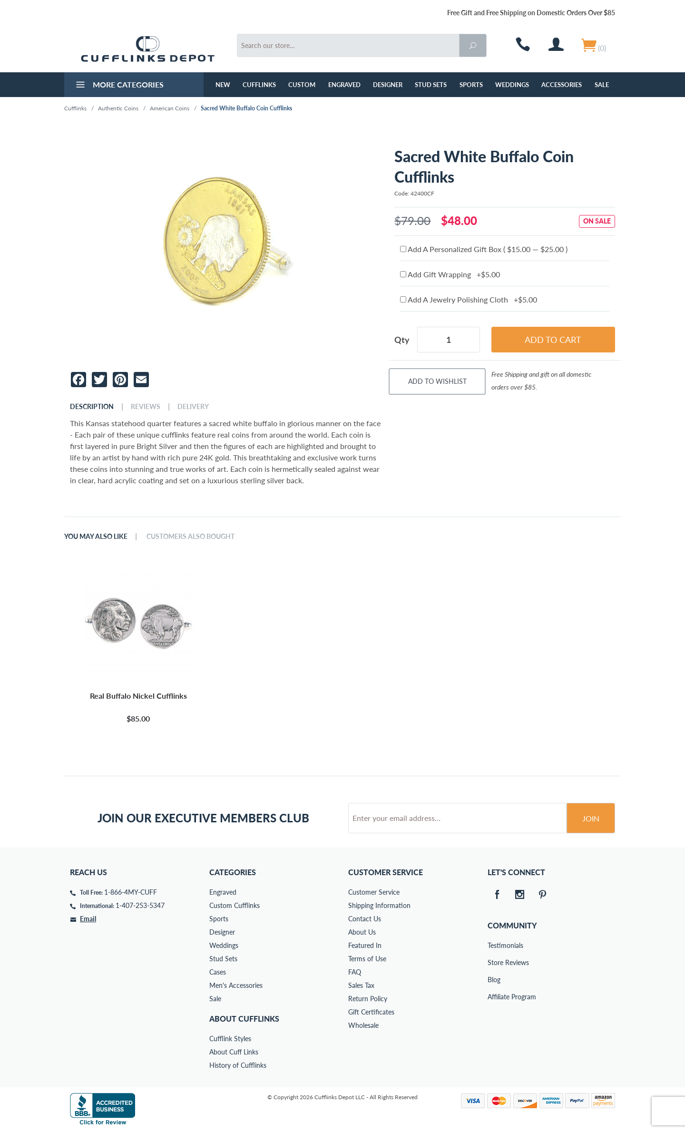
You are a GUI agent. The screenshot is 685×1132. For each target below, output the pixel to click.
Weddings (512, 84)
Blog (494, 980)
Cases (217, 972)
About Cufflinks (244, 1018)
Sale (602, 84)
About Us (362, 932)
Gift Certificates (371, 1012)
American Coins (169, 108)
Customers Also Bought (191, 536)
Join (590, 818)
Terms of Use (367, 959)
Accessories (561, 84)
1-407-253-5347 (140, 905)
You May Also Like (95, 536)
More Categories (119, 86)
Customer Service (374, 892)
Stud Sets (431, 84)
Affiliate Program (494, 997)
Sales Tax (361, 985)
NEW (222, 84)
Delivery (193, 406)
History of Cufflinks (237, 1065)
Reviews (145, 406)
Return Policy (367, 999)
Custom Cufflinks (234, 905)
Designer (387, 84)
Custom (301, 84)
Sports (471, 84)
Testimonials (494, 945)
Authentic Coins (118, 108)
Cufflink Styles (230, 1038)
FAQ (354, 972)
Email (88, 919)
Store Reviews (494, 962)
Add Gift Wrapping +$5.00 (450, 274)
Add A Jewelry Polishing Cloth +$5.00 (468, 299)
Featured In (365, 945)
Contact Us (364, 919)
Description (92, 406)
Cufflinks (259, 84)
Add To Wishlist (437, 381)
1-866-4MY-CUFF (130, 892)
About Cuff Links (233, 1052)
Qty (402, 339)
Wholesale (363, 1025)
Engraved (344, 84)
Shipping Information (379, 905)
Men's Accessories (236, 985)
